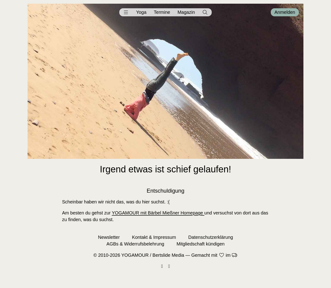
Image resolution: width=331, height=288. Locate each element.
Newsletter (109, 237)
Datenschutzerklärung (210, 237)
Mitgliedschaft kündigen (201, 243)
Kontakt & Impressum (154, 237)
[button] (125, 12)
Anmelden (284, 12)
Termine (162, 12)
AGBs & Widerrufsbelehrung (135, 243)
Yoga (141, 12)
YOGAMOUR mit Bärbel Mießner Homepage (158, 212)
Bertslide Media (168, 255)
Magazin (186, 12)
